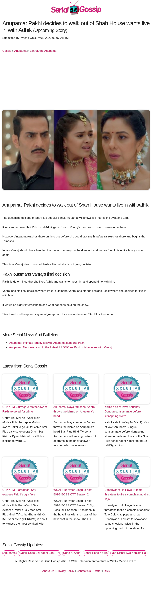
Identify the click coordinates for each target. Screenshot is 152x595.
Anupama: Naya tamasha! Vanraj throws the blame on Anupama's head (74, 411)
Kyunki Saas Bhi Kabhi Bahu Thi (39, 552)
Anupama (20, 50)
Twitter (97, 571)
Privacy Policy (65, 571)
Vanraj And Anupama (43, 50)
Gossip (6, 50)
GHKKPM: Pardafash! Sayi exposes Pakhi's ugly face (19, 492)
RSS (107, 571)
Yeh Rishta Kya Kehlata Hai (128, 552)
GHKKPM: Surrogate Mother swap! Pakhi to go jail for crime (24, 409)
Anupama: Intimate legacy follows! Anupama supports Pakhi (47, 342)
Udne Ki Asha (71, 552)
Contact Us (84, 571)
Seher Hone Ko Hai (96, 552)
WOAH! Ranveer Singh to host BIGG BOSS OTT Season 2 (72, 492)
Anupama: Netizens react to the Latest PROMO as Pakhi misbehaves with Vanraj (60, 347)
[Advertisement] (76, 81)
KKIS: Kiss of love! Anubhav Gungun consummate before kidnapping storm (122, 411)
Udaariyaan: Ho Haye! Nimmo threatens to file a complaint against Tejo (126, 494)
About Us (48, 571)
